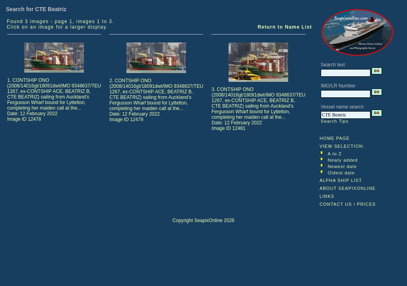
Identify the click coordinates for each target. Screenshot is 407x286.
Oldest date (341, 172)
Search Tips (335, 121)
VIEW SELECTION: (342, 146)
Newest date (342, 166)
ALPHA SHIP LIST (341, 180)
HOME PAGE (335, 138)
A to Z (335, 153)
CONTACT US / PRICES (348, 204)
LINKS (327, 196)
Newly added (343, 160)
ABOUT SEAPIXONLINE (348, 188)
